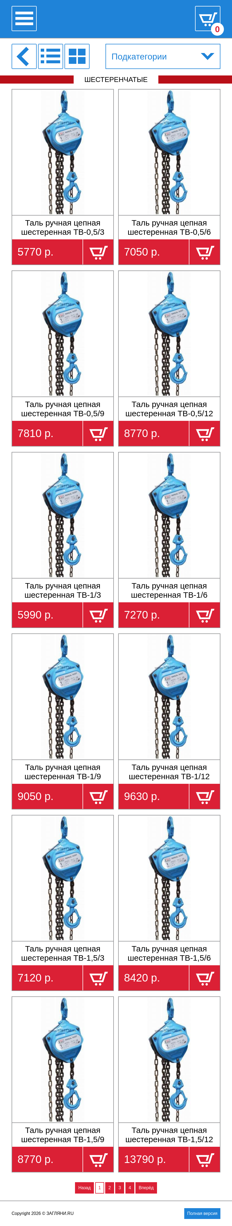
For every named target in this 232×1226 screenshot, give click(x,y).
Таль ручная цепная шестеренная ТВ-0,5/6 (169, 227)
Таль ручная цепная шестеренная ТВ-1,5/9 (62, 1135)
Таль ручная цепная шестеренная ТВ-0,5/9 (62, 409)
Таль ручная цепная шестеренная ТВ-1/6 (169, 590)
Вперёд (146, 1187)
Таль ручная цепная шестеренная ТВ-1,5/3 (62, 953)
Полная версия (202, 1213)
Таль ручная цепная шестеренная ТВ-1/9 (63, 772)
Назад (84, 1187)
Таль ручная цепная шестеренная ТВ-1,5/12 (169, 1135)
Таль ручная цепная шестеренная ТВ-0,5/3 (62, 227)
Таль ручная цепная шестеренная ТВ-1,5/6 (169, 953)
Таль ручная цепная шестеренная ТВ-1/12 (169, 772)
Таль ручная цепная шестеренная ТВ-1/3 (63, 590)
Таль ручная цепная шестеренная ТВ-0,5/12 (169, 409)
